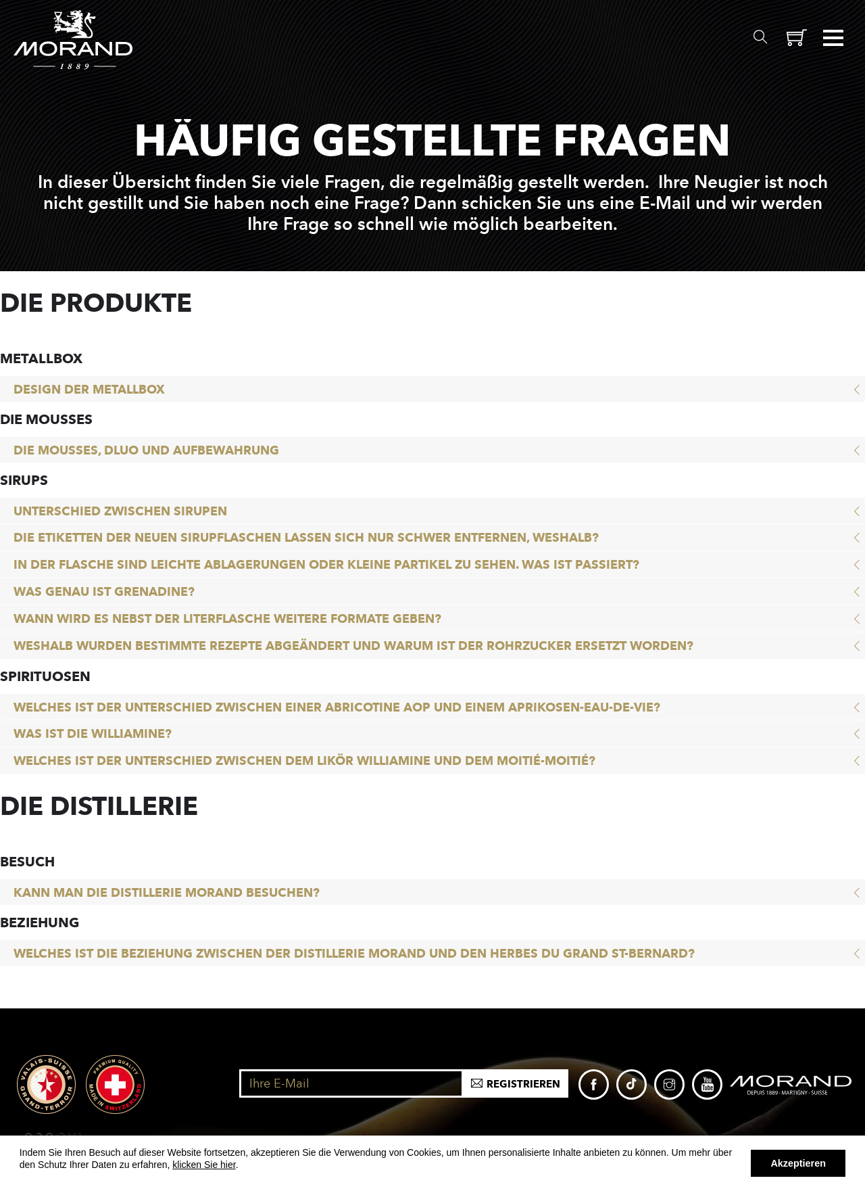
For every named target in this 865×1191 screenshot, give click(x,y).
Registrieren (523, 1084)
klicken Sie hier (203, 1164)
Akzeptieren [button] (798, 1163)
